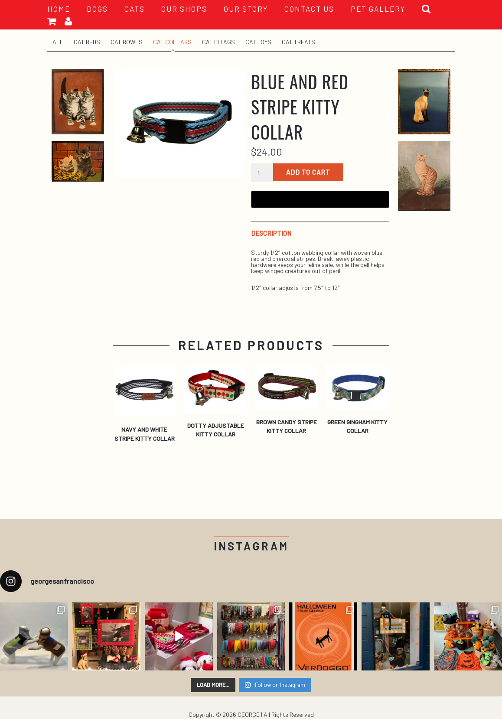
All (57, 42)
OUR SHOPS (184, 8)
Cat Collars (172, 42)
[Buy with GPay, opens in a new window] (320, 199)
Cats (134, 8)
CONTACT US (309, 8)
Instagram (251, 546)
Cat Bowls (127, 42)
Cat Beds (87, 42)
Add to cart (308, 172)
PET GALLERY (378, 8)
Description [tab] (271, 233)
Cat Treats (298, 42)
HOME (58, 8)
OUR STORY (246, 8)
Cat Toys (258, 42)
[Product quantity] (262, 172)
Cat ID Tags (218, 42)
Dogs (97, 8)
